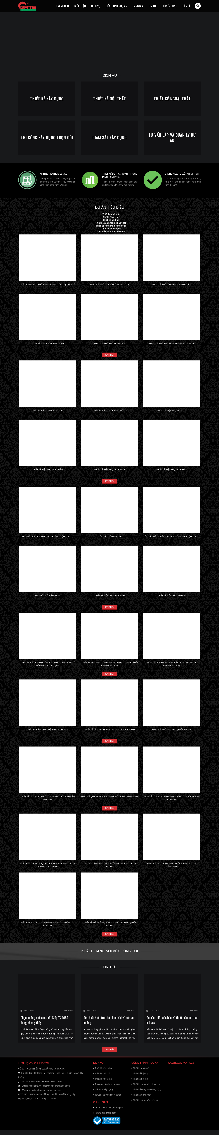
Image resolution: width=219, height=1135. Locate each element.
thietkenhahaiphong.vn (41, 1095)
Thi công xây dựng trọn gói (106, 1089)
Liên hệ (186, 6)
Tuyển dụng (170, 6)
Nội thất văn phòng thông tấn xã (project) (47, 537)
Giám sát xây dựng (103, 1094)
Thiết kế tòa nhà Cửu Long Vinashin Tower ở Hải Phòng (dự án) (109, 666)
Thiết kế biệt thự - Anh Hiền (171, 470)
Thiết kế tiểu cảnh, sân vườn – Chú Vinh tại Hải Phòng (110, 868)
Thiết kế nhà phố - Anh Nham (47, 343)
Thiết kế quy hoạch (111, 228)
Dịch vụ (95, 6)
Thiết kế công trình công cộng (111, 226)
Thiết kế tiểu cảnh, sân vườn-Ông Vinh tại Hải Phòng (109, 927)
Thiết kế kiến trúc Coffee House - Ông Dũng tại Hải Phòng (47, 927)
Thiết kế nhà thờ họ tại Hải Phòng (171, 732)
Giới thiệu (80, 6)
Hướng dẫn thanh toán (104, 1118)
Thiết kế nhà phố (111, 214)
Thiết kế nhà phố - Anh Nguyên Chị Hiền (171, 343)
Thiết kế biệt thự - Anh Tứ (171, 411)
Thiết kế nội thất (111, 220)
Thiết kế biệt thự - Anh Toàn (47, 411)
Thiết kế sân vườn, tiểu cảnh (111, 231)
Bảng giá (138, 6)
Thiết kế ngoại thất (102, 1083)
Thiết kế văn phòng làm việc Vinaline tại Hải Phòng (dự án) (171, 666)
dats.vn (57, 1095)
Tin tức (152, 6)
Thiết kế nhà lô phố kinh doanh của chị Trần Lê (47, 284)
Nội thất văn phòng (109, 537)
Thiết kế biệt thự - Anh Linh (109, 470)
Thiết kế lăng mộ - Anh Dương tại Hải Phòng (109, 732)
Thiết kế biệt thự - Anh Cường (109, 411)
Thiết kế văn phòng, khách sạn (110, 223)
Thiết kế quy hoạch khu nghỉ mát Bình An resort (109, 799)
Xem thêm (109, 355)
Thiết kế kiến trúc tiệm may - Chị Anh (47, 732)
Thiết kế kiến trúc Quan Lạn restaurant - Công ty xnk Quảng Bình (47, 868)
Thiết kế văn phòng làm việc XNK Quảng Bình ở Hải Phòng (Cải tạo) (47, 666)
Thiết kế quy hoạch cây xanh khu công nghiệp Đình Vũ (47, 801)
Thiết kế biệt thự (111, 217)
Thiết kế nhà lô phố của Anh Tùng (109, 284)
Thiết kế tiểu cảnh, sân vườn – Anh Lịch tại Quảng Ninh (171, 868)
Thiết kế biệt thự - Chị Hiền (47, 470)
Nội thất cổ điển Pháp (47, 597)
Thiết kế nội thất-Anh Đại (171, 597)
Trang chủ (62, 6)
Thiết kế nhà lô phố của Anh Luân (171, 284)
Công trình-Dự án (116, 6)
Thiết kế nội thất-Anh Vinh (109, 597)
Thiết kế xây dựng (102, 1073)
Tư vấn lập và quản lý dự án (107, 1099)
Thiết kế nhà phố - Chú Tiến (109, 343)
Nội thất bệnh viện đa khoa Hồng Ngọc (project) (171, 537)
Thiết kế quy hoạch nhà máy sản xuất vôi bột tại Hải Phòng (171, 801)
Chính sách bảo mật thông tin (108, 1112)
